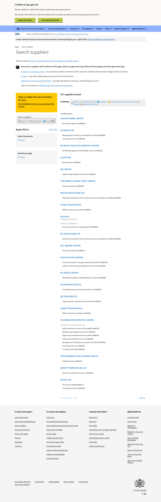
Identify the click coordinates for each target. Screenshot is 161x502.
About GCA (92, 421)
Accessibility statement (22, 482)
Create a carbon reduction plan (57, 450)
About (100, 29)
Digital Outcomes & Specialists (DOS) (36, 81)
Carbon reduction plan (97, 446)
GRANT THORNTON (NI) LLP (73, 368)
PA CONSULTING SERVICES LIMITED (77, 320)
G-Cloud (24, 76)
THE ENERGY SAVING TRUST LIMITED (77, 181)
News (108, 29)
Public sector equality (96, 434)
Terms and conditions (22, 484)
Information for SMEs (53, 446)
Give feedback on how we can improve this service (71, 34)
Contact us (18, 446)
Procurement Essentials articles (57, 421)
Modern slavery (69, 482)
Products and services (22, 430)
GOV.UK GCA (93, 417)
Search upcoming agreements (25, 421)
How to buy (50, 417)
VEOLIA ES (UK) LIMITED (71, 257)
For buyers (74, 29)
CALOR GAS (65, 157)
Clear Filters (53, 129)
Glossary (18, 438)
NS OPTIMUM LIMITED (70, 284)
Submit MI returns (52, 458)
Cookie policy (39, 482)
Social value (93, 442)
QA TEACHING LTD (68, 296)
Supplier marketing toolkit (55, 454)
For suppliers (88, 29)
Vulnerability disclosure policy (99, 438)
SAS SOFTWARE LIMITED (71, 118)
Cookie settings (54, 482)
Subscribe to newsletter (54, 430)
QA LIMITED (65, 169)
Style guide (18, 442)
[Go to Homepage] (139, 483)
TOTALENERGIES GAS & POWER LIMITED (79, 356)
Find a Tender (132, 421)
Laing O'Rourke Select (70, 204)
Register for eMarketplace (132, 427)
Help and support (121, 29)
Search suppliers (25, 117)
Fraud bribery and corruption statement (102, 430)
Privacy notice (83, 482)
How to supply (51, 434)
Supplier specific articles (54, 438)
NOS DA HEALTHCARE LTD (72, 193)
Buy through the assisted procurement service (62, 426)
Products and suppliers (57, 29)
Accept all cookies (25, 20)
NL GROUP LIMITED (69, 272)
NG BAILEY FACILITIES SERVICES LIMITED (79, 145)
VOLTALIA (64, 216)
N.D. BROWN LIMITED (70, 245)
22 (75, 398)
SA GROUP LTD (67, 130)
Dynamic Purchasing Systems (33, 71)
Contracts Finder (133, 417)
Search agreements (21, 417)
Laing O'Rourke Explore (71, 308)
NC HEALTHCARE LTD (70, 233)
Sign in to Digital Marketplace (133, 439)
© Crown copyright (139, 490)
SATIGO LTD (65, 379)
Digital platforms (139, 29)
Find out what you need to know (101, 39)
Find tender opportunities (55, 442)
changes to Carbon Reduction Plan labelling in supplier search (53, 61)
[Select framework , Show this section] (36, 139)
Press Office (93, 426)
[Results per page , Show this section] (36, 156)
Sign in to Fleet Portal (134, 450)
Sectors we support (21, 434)
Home (17, 47)
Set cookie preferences (50, 20)
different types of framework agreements (55, 85)
